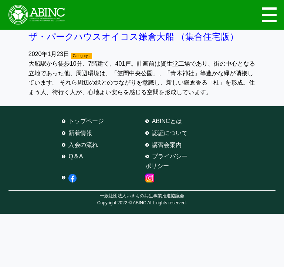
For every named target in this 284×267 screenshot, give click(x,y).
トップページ (86, 121)
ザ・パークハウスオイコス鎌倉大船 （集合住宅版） (133, 37)
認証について (169, 133)
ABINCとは (167, 121)
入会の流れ (83, 145)
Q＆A (75, 156)
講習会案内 (167, 145)
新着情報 (80, 133)
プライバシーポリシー (166, 161)
